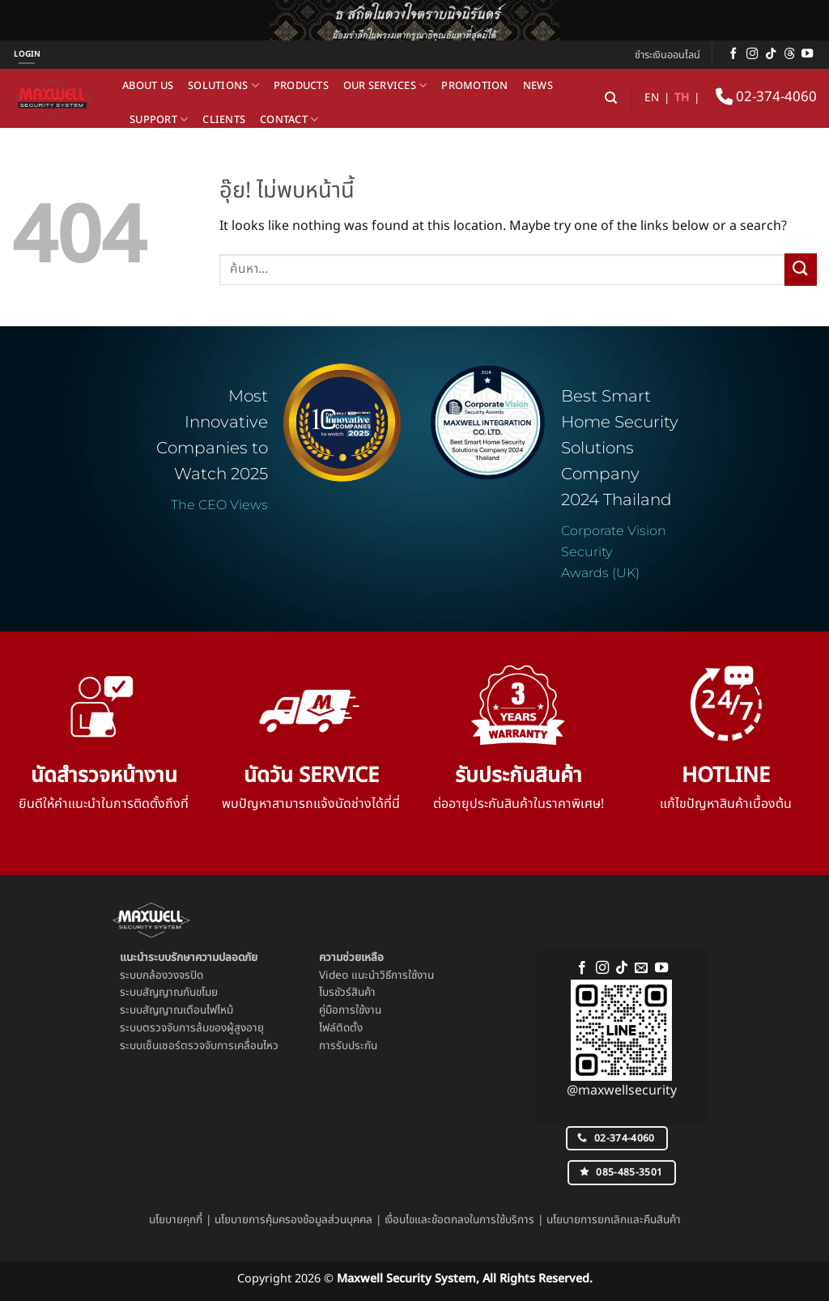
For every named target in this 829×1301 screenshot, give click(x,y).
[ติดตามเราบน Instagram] (752, 54)
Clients (223, 120)
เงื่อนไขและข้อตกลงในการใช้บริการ (459, 1220)
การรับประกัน (348, 1046)
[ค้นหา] (611, 98)
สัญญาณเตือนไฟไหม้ (187, 1010)
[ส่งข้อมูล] (800, 269)
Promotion (474, 86)
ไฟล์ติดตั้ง (341, 1028)
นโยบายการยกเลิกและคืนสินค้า (613, 1220)
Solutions (223, 86)
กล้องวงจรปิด (172, 975)
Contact (289, 120)
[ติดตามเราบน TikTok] (770, 54)
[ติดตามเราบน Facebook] (733, 54)
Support (159, 120)
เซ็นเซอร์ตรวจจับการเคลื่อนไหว (210, 1046)
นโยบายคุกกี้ (175, 1220)
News (538, 86)
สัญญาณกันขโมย (180, 992)
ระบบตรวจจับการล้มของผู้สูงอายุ (192, 1028)
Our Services (385, 86)
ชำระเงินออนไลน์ (667, 55)
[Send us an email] (641, 968)
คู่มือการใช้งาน (350, 1010)
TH (681, 98)
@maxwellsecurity (622, 1090)
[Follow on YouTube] (807, 54)
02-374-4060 (766, 97)
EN (651, 98)
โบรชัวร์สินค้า (347, 992)
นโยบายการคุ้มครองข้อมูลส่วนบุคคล (293, 1220)
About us (147, 86)
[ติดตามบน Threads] (789, 54)
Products (301, 86)
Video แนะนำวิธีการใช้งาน (376, 975)
